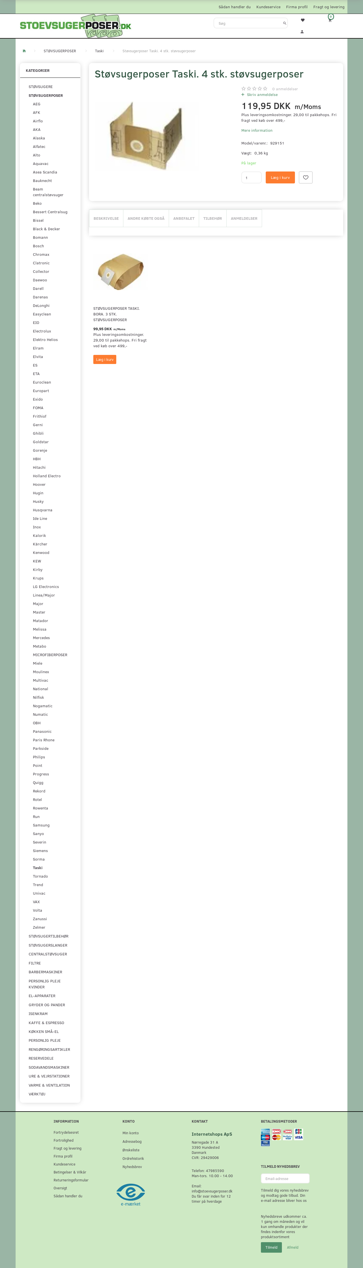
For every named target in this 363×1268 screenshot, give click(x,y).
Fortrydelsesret (66, 1132)
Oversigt (60, 1187)
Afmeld (292, 1247)
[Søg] (284, 23)
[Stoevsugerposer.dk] (76, 25)
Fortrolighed (63, 1140)
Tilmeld (271, 1247)
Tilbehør (212, 218)
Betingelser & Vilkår (70, 1171)
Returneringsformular (71, 1179)
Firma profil (297, 6)
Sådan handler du (235, 6)
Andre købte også (146, 218)
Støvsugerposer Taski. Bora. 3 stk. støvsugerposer (116, 314)
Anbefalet (184, 218)
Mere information (257, 130)
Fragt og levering (329, 6)
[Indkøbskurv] (333, 20)
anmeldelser (285, 88)
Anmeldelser (244, 218)
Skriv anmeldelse (262, 94)
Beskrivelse (106, 218)
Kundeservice (268, 6)
